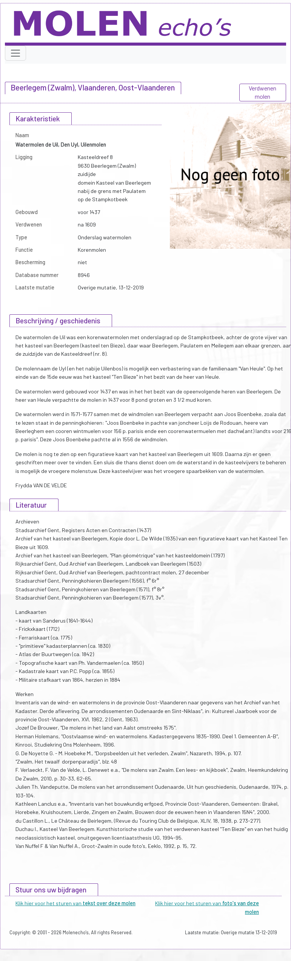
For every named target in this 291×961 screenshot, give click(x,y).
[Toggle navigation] (15, 53)
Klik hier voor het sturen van (75, 903)
